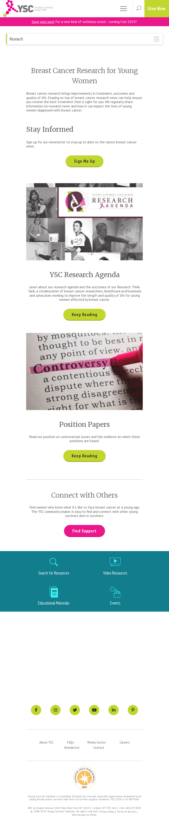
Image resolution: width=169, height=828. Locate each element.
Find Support (84, 531)
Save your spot (43, 21)
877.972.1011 (110, 808)
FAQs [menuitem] (70, 742)
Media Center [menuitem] (96, 742)
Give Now (157, 8)
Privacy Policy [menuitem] (106, 811)
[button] (138, 8)
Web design (79, 814)
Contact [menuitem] (99, 747)
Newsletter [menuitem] (72, 747)
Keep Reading (84, 314)
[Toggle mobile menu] (123, 8)
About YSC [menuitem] (46, 742)
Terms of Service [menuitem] (126, 811)
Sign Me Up (84, 161)
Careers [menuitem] (125, 742)
